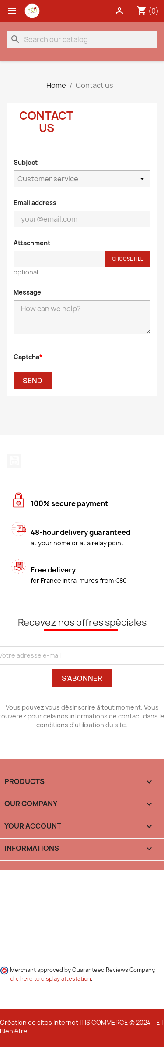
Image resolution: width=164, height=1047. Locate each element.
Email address (35, 202)
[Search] (82, 39)
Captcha (26, 357)
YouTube (14, 461)
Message (27, 292)
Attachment (32, 243)
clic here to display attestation (50, 978)
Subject (26, 162)
